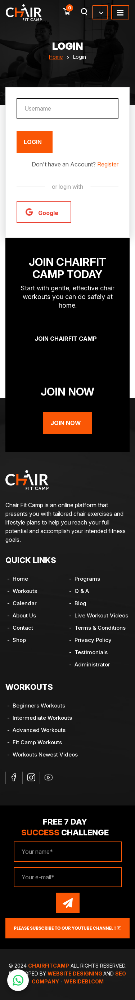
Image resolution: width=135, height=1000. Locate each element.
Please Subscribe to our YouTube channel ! (67, 928)
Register (107, 164)
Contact (23, 627)
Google (42, 211)
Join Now (65, 423)
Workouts (25, 591)
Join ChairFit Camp (66, 338)
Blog (80, 603)
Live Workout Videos (101, 615)
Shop (19, 640)
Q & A (82, 591)
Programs (87, 578)
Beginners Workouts (39, 705)
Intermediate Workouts (42, 717)
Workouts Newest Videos (45, 754)
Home (56, 57)
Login (33, 142)
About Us (24, 615)
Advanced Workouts (39, 730)
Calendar (25, 603)
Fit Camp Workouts (37, 742)
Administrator (92, 664)
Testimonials (91, 652)
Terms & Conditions (100, 627)
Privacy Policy (93, 640)
